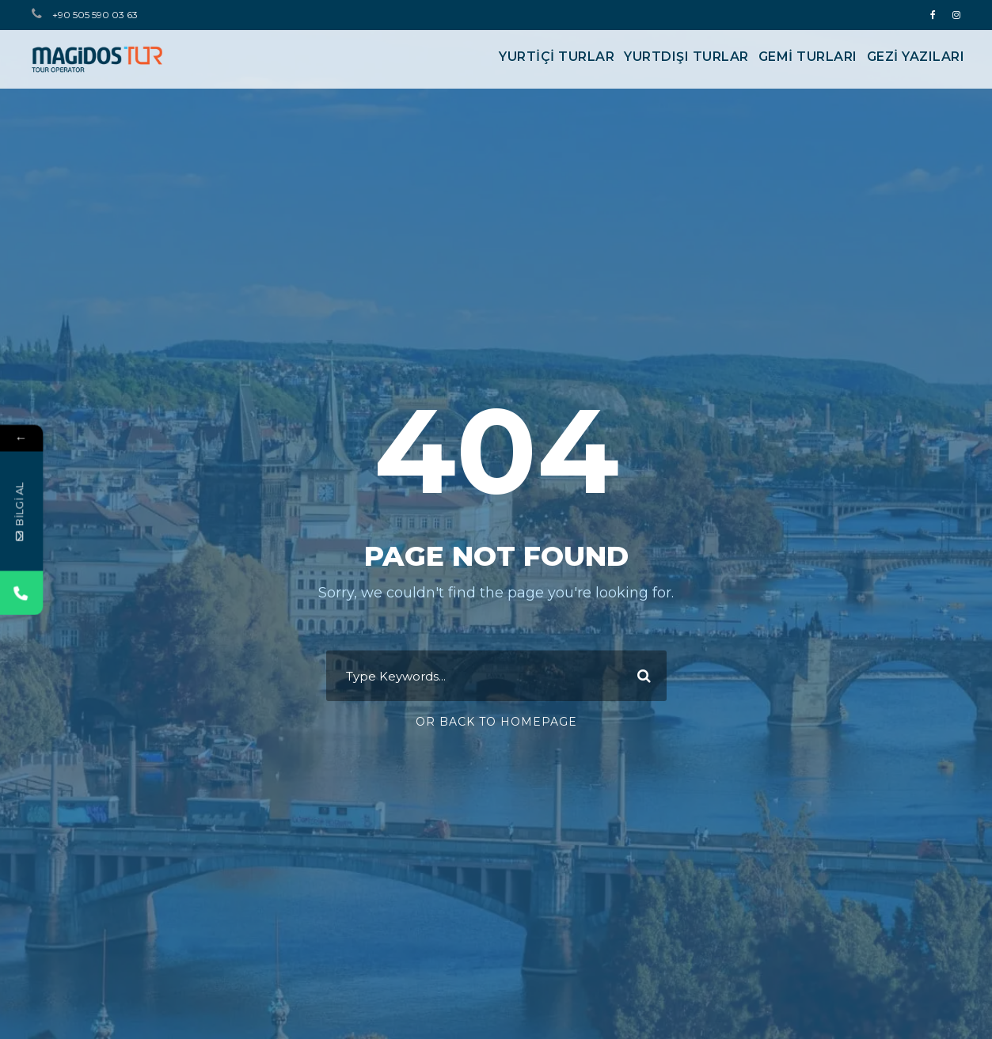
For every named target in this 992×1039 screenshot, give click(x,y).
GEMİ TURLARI (807, 56)
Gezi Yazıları (916, 56)
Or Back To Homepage (496, 722)
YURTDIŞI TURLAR (686, 56)
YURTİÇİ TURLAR (556, 56)
